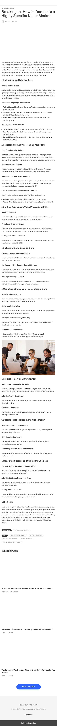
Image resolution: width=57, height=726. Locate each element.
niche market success (10, 539)
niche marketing (26, 539)
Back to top (28, 715)
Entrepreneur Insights (8, 8)
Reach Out (24, 705)
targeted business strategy (11, 542)
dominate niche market (18, 535)
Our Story (33, 705)
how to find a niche (36, 535)
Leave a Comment (28, 687)
